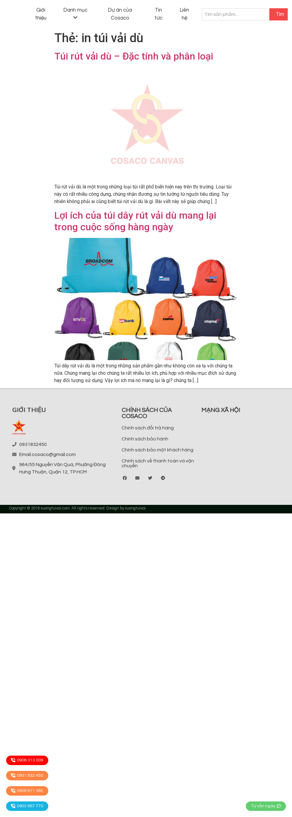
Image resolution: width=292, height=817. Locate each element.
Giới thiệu (40, 14)
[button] (125, 478)
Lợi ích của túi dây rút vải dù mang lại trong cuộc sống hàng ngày (135, 221)
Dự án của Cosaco (120, 14)
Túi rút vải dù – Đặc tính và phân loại (133, 56)
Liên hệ (184, 14)
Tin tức (158, 14)
